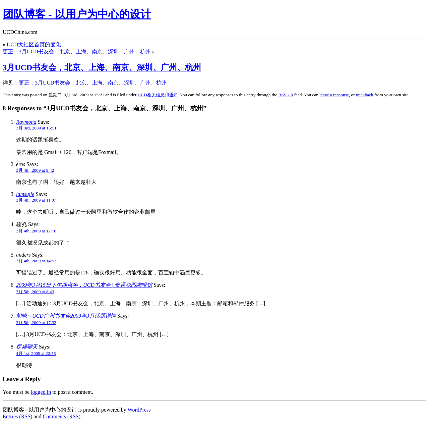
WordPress (139, 410)
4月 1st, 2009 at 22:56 (36, 353)
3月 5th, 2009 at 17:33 (36, 322)
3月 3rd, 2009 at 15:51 (36, 127)
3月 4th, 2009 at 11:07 (36, 200)
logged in (41, 392)
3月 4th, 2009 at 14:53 (36, 260)
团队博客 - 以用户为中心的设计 (77, 14)
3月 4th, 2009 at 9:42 (35, 170)
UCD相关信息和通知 (158, 94)
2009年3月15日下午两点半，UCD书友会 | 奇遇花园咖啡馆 (84, 285)
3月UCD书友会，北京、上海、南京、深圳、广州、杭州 (102, 67)
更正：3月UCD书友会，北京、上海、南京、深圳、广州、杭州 (77, 51)
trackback (364, 94)
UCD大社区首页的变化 (34, 44)
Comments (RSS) (61, 416)
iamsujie (25, 194)
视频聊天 (27, 347)
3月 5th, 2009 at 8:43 (35, 291)
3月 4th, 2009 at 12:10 (36, 230)
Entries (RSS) (17, 416)
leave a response (334, 94)
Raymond (26, 122)
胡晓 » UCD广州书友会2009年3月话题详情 (66, 316)
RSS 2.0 (285, 94)
